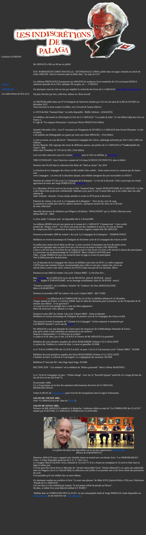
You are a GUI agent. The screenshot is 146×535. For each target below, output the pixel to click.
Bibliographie (8, 89)
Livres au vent (58, 393)
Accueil (5, 84)
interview (42, 278)
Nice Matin (112, 155)
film (38, 280)
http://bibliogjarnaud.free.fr (129, 89)
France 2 (77, 155)
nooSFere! (80, 183)
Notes (71, 400)
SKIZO (70, 324)
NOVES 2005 (118, 450)
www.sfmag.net (40, 495)
